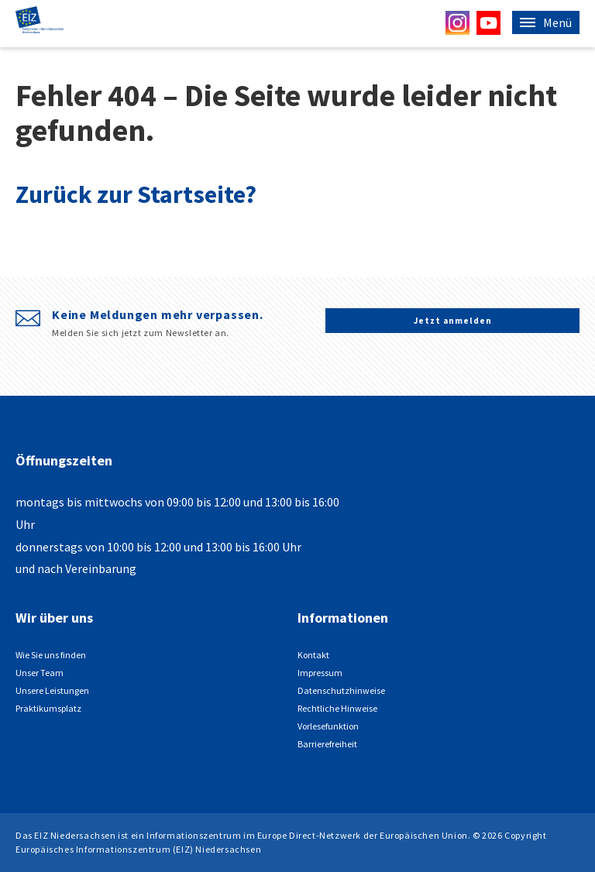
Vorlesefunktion (328, 726)
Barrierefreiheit (327, 744)
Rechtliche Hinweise (337, 708)
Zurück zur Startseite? (135, 194)
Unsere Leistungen (52, 690)
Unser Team (39, 672)
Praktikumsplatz (48, 708)
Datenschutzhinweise (341, 690)
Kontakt (313, 655)
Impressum (320, 672)
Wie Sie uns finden (50, 655)
